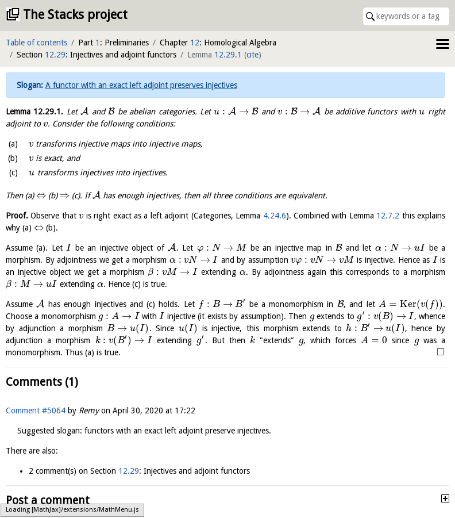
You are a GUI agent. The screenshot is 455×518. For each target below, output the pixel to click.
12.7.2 (387, 215)
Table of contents (36, 42)
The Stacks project (75, 14)
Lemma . (34, 111)
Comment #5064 (35, 410)
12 (194, 42)
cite (252, 54)
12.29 (55, 54)
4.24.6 (274, 215)
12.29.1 (228, 54)
